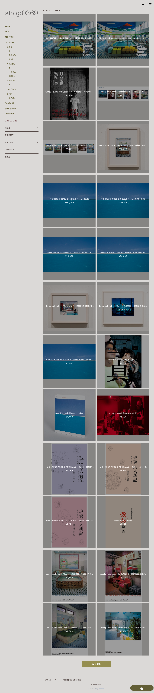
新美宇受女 (11, 81)
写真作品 (12, 55)
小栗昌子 (12, 98)
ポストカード (13, 59)
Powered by (96, 689)
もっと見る (96, 664)
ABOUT (8, 32)
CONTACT (9, 103)
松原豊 (9, 47)
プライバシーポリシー (52, 680)
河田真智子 (11, 64)
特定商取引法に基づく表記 (72, 680)
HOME (46, 11)
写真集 (9, 94)
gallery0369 (10, 108)
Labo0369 (11, 89)
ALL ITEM (9, 37)
